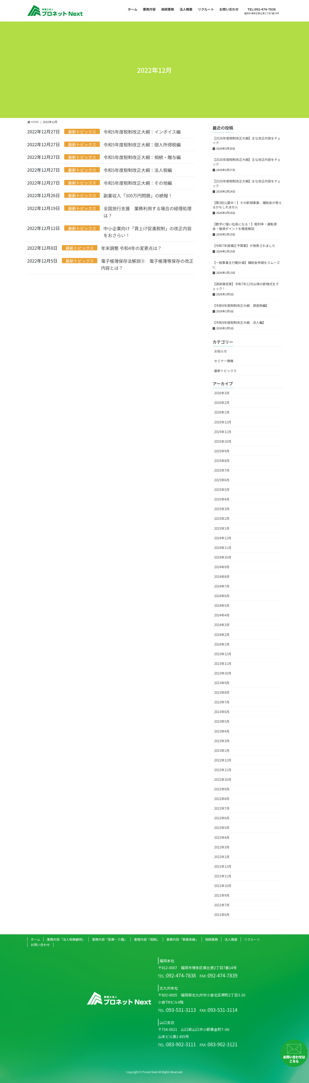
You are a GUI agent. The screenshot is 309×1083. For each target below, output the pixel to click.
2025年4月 (222, 499)
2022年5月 (222, 827)
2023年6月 (222, 711)
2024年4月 (222, 615)
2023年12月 (222, 654)
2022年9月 (222, 789)
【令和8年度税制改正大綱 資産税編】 (241, 305)
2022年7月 (222, 808)
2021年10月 (222, 885)
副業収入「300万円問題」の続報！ (138, 195)
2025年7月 (222, 470)
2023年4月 (222, 731)
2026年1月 (222, 412)
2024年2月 (222, 634)
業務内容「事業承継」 (182, 939)
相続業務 (211, 939)
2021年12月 (222, 866)
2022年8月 (222, 798)
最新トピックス (82, 131)
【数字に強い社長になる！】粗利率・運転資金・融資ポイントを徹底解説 (245, 226)
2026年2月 (222, 402)
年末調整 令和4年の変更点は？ (131, 248)
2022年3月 (222, 847)
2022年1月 (222, 856)
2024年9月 (222, 567)
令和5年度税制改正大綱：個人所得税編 (142, 144)
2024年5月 (222, 605)
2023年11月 (222, 663)
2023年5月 (222, 721)
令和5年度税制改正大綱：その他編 (137, 183)
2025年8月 (222, 460)
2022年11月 (222, 769)
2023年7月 (222, 702)
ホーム (35, 939)
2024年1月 (222, 644)
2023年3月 (222, 741)
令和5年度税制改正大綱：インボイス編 (142, 132)
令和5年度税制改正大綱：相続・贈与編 (142, 157)
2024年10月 (222, 557)
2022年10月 (222, 779)
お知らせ (220, 351)
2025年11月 (222, 431)
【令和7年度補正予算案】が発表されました (244, 245)
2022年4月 (222, 837)
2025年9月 (222, 451)
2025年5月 (222, 489)
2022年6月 (222, 818)
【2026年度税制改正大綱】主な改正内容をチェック (247, 140)
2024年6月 (222, 595)
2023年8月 (222, 692)
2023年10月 (222, 673)
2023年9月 (222, 682)
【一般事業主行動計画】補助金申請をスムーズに (246, 264)
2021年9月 (222, 895)
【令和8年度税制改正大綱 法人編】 (239, 322)
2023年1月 (222, 750)
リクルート (252, 939)
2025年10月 (222, 441)
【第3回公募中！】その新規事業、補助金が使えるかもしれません (247, 205)
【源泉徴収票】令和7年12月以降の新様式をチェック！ (246, 286)
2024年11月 (222, 547)
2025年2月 (222, 518)
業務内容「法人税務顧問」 (66, 939)
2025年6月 (222, 480)
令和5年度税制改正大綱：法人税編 (137, 170)
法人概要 (231, 939)
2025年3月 (222, 509)
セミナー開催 (224, 360)
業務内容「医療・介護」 (109, 939)
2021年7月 (222, 905)
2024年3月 (222, 624)
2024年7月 (222, 586)
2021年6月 (222, 914)
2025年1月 (222, 528)
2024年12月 (222, 538)
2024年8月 (222, 576)
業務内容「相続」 (147, 939)
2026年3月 (222, 393)
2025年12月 (222, 422)
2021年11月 (222, 876)
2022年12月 (222, 760)
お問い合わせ (40, 944)
